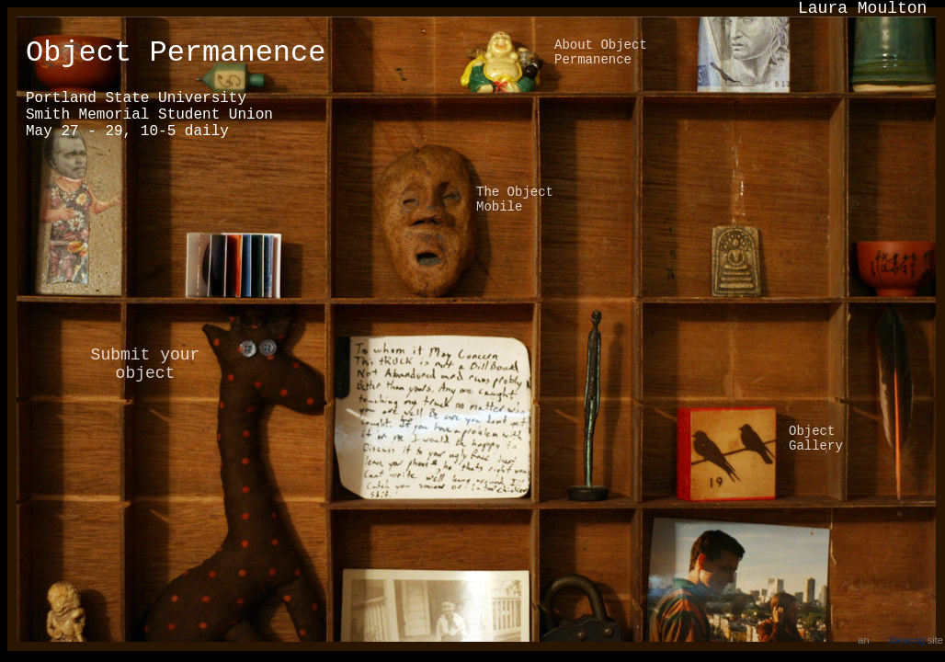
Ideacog (907, 639)
